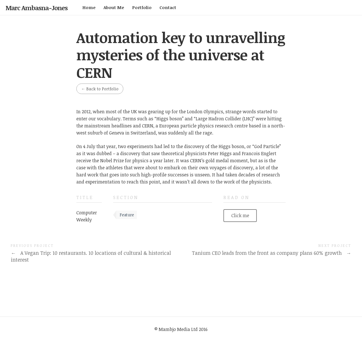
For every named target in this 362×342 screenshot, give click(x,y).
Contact (168, 7)
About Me (114, 7)
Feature (127, 214)
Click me (240, 215)
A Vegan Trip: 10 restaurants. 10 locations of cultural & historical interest (91, 256)
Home (89, 7)
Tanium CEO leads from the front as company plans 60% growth (271, 252)
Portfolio (142, 7)
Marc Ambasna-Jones (37, 7)
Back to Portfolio (99, 88)
